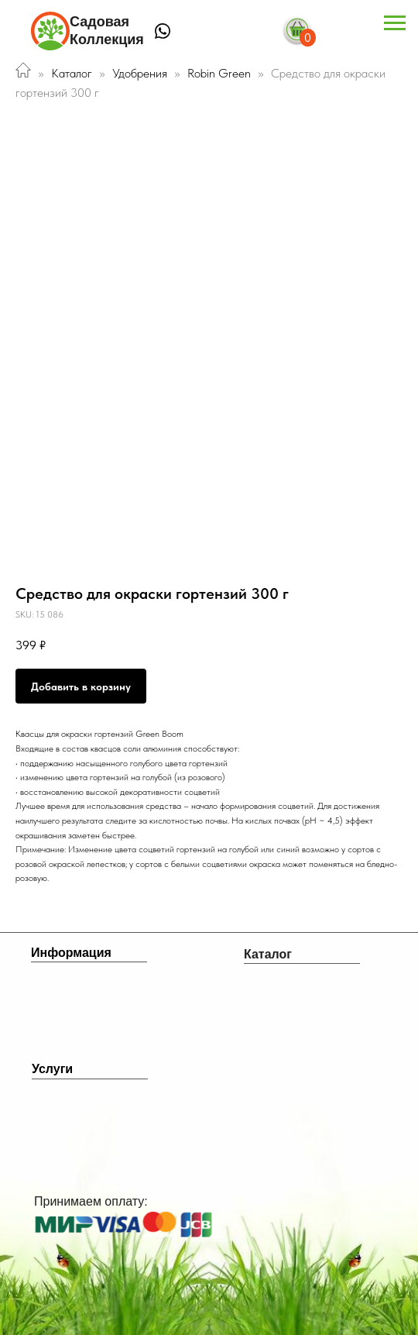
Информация (71, 952)
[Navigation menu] (395, 23)
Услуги (52, 1068)
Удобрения (139, 73)
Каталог (71, 73)
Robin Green (220, 73)
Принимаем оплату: (91, 1201)
